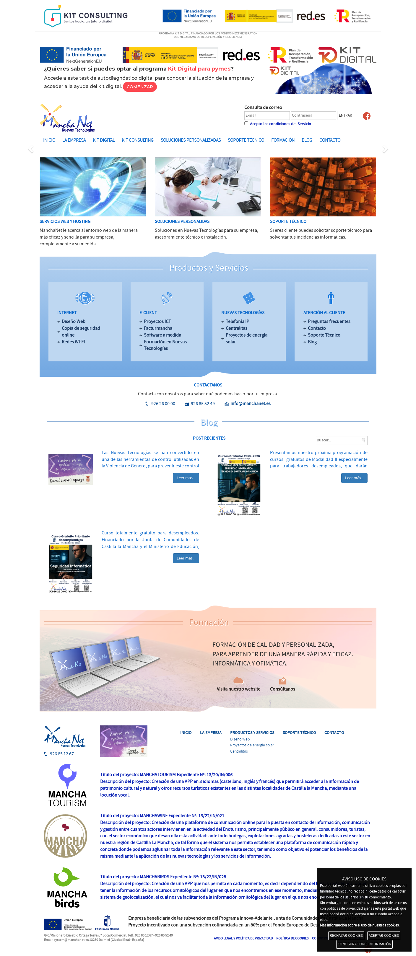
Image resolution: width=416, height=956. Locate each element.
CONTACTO (334, 732)
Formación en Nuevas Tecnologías (165, 345)
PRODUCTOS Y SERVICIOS (252, 732)
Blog (312, 342)
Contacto (329, 140)
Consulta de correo (263, 107)
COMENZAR (140, 86)
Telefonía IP (237, 321)
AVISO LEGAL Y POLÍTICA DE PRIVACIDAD (243, 938)
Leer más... (186, 478)
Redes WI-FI (73, 342)
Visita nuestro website (238, 689)
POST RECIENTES (209, 438)
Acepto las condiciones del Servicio (280, 124)
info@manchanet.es (250, 404)
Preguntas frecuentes (329, 321)
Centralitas (236, 328)
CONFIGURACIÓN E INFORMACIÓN (364, 944)
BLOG (307, 140)
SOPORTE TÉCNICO (246, 140)
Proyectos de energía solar (246, 338)
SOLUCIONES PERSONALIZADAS (191, 140)
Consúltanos (282, 689)
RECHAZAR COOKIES (346, 935)
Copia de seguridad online (81, 331)
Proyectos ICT (157, 321)
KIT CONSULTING (138, 140)
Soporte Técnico (324, 335)
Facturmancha (158, 328)
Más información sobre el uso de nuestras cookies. (359, 925)
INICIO (49, 140)
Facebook (366, 116)
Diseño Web (73, 321)
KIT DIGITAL (104, 140)
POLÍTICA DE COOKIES (292, 938)
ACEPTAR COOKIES (384, 935)
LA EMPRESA (74, 140)
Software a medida (162, 335)
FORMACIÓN (283, 140)
